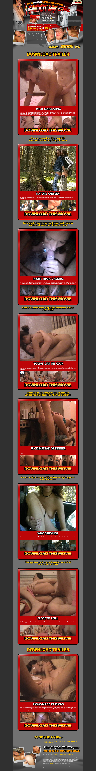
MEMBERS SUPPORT (72, 741)
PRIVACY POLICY (48, 741)
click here (52, 763)
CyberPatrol (55, 754)
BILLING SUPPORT (48, 742)
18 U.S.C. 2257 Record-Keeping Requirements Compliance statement (61, 767)
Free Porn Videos (68, 754)
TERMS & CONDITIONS (59, 741)
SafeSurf (61, 754)
